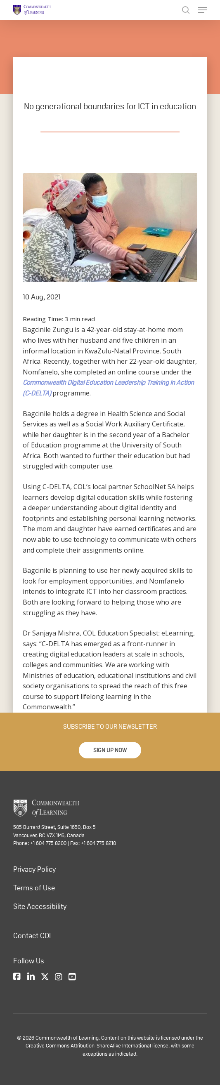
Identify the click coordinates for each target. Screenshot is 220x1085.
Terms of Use (34, 888)
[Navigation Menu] (202, 10)
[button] (110, 750)
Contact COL (33, 936)
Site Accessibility (39, 906)
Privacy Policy (34, 869)
